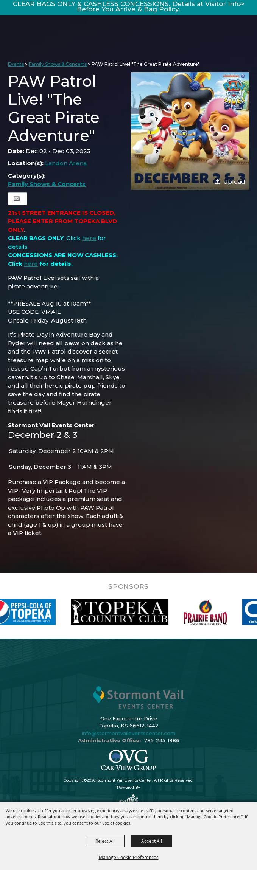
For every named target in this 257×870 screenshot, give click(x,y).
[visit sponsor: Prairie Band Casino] (213, 612)
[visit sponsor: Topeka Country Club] (128, 612)
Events (16, 64)
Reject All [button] (105, 841)
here (89, 238)
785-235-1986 (161, 740)
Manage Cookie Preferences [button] (129, 857)
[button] (190, 131)
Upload (234, 181)
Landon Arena (66, 163)
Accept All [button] (151, 841)
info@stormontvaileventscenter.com (128, 733)
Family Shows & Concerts (58, 64)
